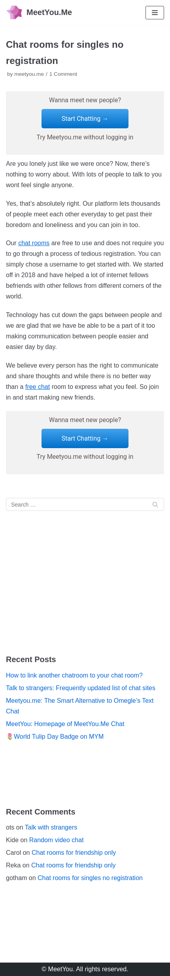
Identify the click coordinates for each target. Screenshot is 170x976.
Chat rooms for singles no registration (90, 878)
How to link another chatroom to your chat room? (74, 675)
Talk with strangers (51, 827)
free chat (37, 386)
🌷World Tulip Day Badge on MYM (55, 736)
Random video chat (56, 840)
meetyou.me (29, 74)
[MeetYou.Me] (39, 12)
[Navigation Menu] (154, 12)
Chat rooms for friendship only (74, 852)
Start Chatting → (85, 118)
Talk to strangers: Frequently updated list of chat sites (80, 688)
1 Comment (63, 74)
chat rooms (33, 243)
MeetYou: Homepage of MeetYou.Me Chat (65, 724)
